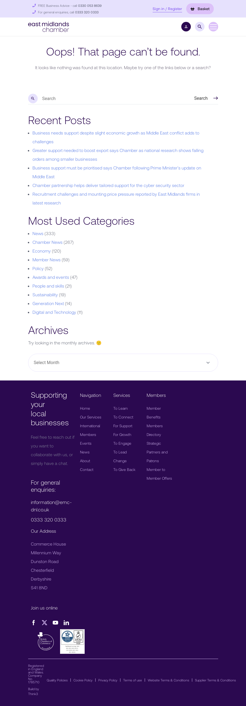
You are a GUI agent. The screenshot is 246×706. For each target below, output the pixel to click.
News (37, 233)
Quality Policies (57, 680)
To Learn (120, 408)
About (85, 460)
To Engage (122, 443)
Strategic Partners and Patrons (157, 452)
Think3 (33, 694)
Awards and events (50, 277)
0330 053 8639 (90, 5)
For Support (122, 425)
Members (88, 434)
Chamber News (47, 242)
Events (85, 443)
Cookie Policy (83, 680)
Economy (41, 250)
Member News (46, 259)
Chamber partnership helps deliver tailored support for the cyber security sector (108, 185)
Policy (38, 268)
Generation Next (48, 303)
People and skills (48, 285)
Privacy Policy (107, 680)
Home (85, 408)
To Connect (123, 417)
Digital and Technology (54, 312)
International (90, 425)
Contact (86, 469)
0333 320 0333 (87, 12)
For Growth (122, 434)
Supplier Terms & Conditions (215, 680)
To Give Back (124, 469)
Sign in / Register (167, 8)
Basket (200, 8)
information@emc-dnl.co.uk (51, 505)
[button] (48, 26)
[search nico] (110, 99)
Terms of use (132, 680)
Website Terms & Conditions (168, 680)
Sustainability (45, 294)
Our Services (90, 417)
